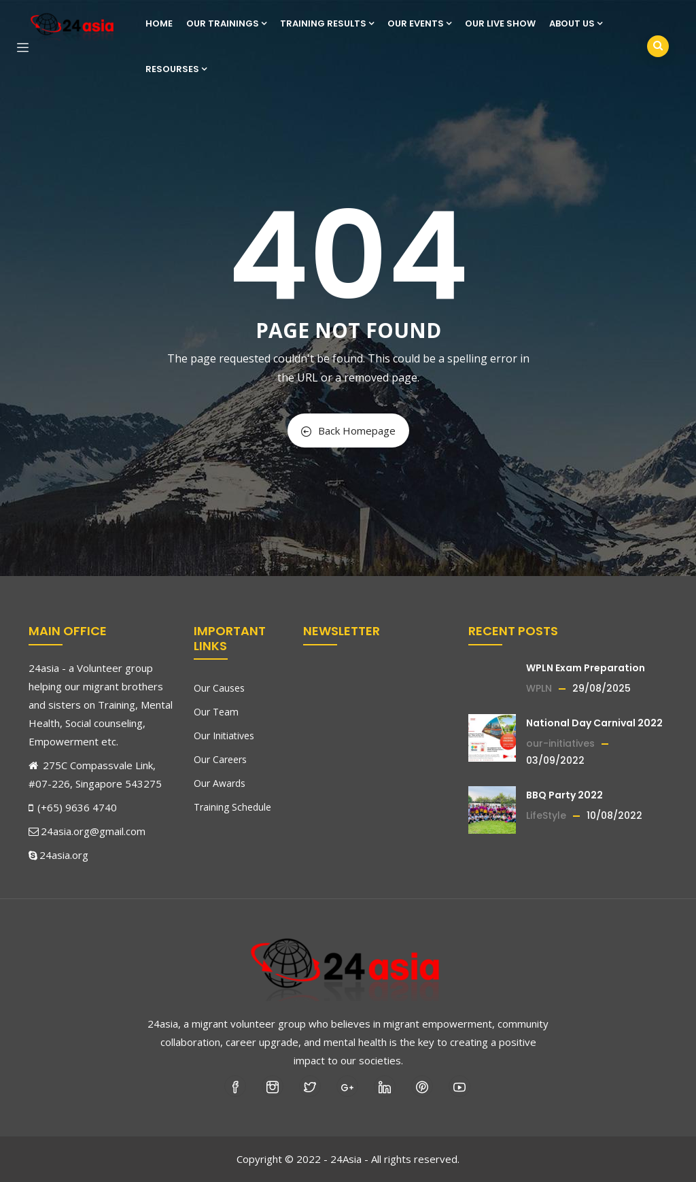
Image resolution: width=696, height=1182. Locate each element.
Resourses (176, 69)
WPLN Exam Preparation (585, 668)
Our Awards (219, 783)
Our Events (419, 23)
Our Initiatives (224, 735)
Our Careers (220, 759)
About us (575, 23)
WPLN (539, 688)
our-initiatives (560, 743)
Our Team (216, 711)
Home (159, 23)
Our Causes (219, 687)
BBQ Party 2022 (564, 795)
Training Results (327, 23)
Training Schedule (232, 806)
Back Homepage (348, 430)
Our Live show (500, 23)
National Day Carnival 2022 (594, 723)
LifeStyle (546, 815)
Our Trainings (226, 23)
